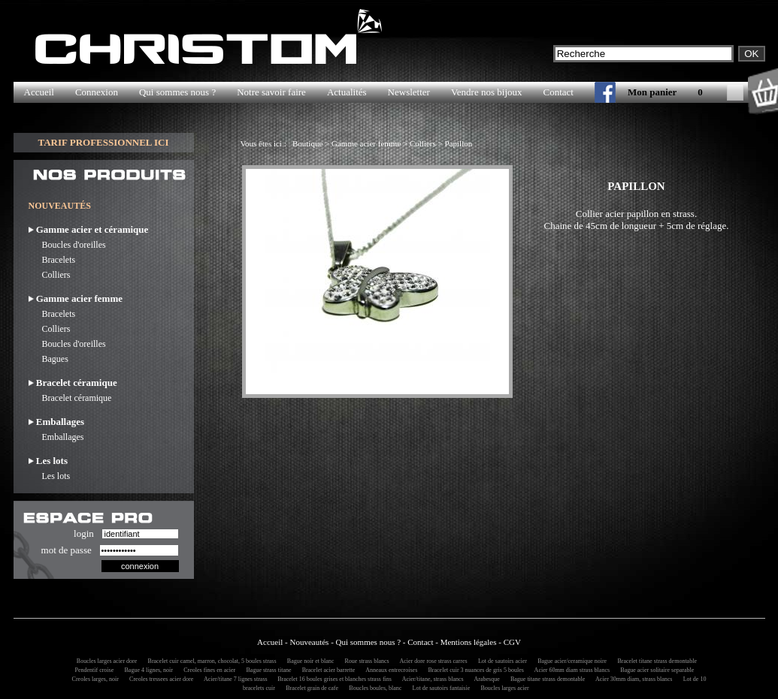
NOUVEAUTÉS (60, 205)
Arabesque (485, 679)
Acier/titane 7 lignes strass (233, 679)
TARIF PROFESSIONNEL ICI (103, 142)
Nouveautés (308, 641)
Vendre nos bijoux (486, 92)
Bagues (48, 359)
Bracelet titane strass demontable (655, 661)
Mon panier (652, 92)
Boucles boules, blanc (372, 688)
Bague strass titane (267, 670)
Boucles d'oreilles (67, 245)
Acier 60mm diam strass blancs (570, 670)
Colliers (50, 275)
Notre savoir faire (271, 92)
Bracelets (52, 260)
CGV (512, 641)
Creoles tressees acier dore (159, 679)
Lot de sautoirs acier (500, 661)
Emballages (56, 437)
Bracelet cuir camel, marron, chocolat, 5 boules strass (210, 661)
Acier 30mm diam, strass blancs (632, 679)
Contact (558, 92)
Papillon (459, 143)
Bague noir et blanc (308, 661)
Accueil (39, 92)
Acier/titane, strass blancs (431, 679)
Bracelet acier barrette (327, 670)
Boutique (307, 143)
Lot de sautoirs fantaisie (439, 688)
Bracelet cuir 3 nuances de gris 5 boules (474, 670)
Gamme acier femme (366, 143)
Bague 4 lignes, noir (146, 670)
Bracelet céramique (70, 398)
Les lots (50, 476)
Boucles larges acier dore (104, 661)
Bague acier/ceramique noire (570, 661)
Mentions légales (468, 641)
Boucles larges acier (502, 688)
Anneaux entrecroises (390, 670)
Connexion (96, 92)
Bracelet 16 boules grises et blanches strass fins (332, 679)
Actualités (347, 92)
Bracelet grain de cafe (309, 688)
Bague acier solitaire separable (655, 670)
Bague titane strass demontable (545, 679)
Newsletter (409, 92)
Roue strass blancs (365, 661)
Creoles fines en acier (207, 670)
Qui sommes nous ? (177, 92)
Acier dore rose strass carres (431, 661)
